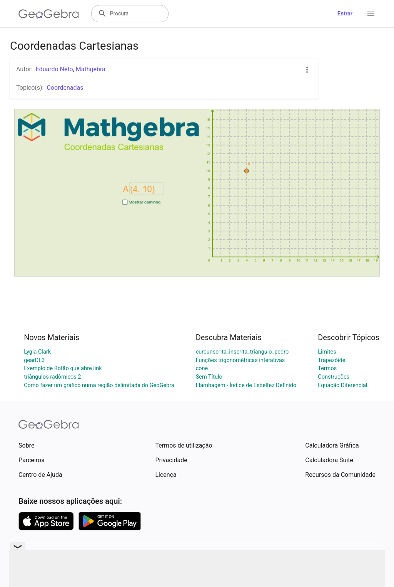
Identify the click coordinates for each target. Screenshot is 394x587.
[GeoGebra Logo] (48, 13)
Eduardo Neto (54, 69)
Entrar (344, 13)
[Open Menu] (371, 13)
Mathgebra (90, 69)
